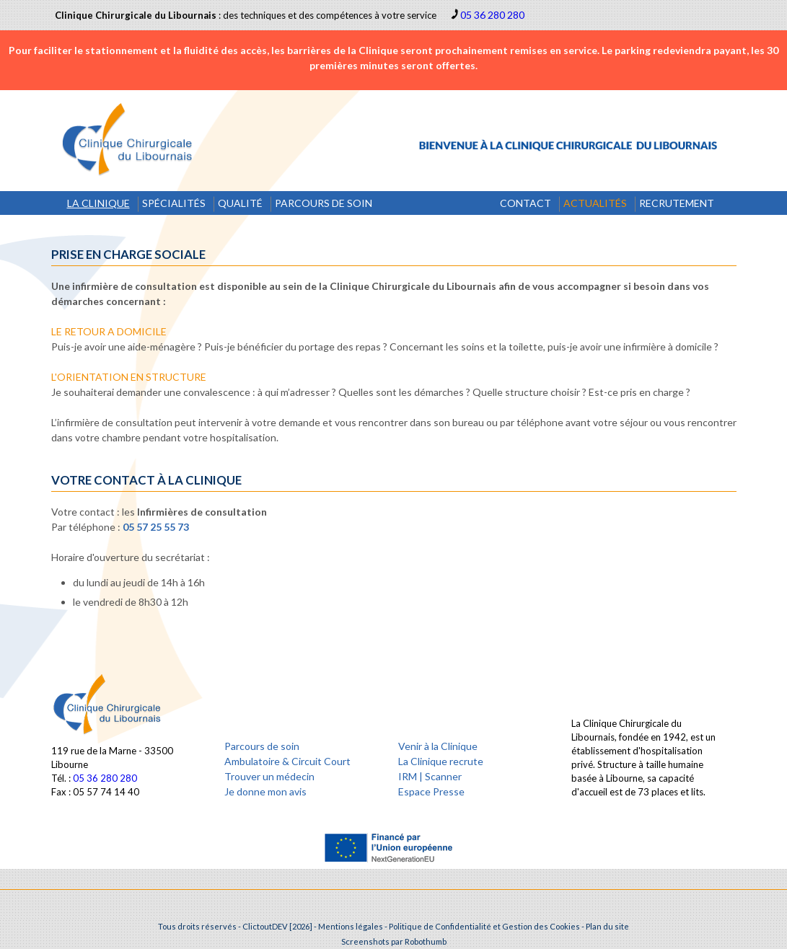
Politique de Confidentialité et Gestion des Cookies (484, 926)
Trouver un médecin (269, 776)
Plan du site (607, 926)
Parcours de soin (261, 746)
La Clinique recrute (440, 761)
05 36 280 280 (492, 15)
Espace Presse (431, 791)
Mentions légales (350, 926)
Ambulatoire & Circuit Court (287, 761)
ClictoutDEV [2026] (277, 926)
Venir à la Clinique (438, 746)
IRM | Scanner (430, 776)
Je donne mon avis (265, 791)
